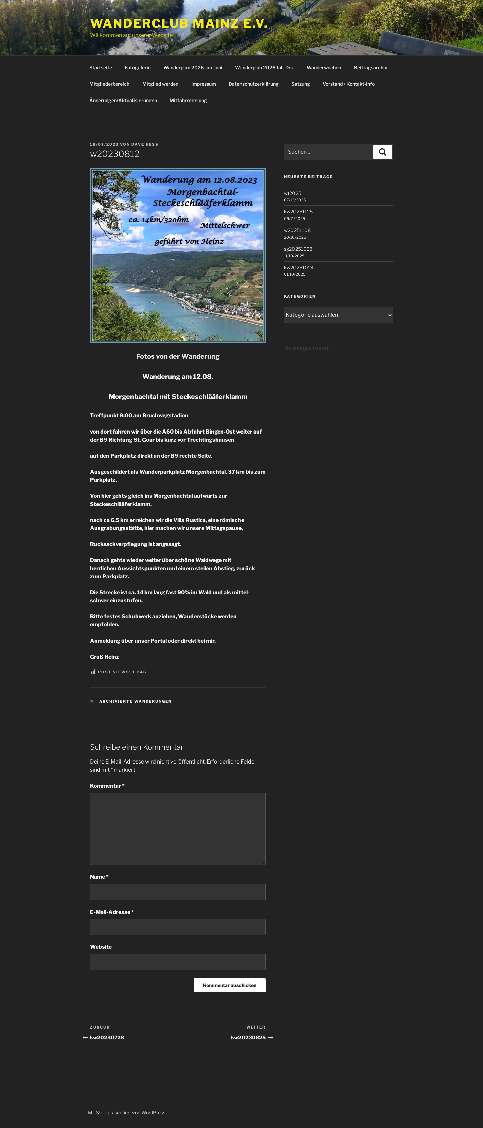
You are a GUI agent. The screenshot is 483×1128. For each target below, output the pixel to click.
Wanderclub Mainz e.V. (179, 23)
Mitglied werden (160, 84)
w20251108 (297, 230)
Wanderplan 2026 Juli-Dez (264, 67)
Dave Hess (145, 144)
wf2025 (292, 193)
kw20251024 (299, 267)
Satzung (300, 84)
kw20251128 (298, 211)
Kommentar (107, 786)
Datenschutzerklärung (254, 84)
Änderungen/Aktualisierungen (123, 100)
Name (99, 877)
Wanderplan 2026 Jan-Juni (192, 67)
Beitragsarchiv (370, 67)
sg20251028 (298, 249)
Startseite (100, 67)
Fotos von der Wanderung (178, 356)
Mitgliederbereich (109, 84)
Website (101, 947)
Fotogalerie (138, 67)
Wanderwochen (324, 67)
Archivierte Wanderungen (135, 701)
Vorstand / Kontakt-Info (349, 84)
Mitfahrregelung (188, 100)
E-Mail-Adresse (112, 912)
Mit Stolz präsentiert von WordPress (126, 1112)
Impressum (203, 84)
